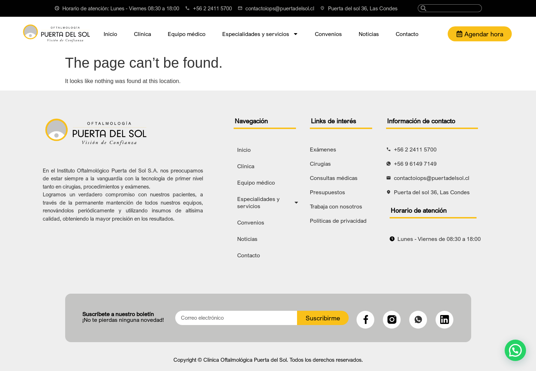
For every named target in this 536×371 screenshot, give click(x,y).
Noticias (369, 33)
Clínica (142, 33)
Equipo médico (186, 33)
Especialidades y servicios (260, 33)
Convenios (328, 33)
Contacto (407, 33)
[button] (515, 350)
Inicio (110, 33)
